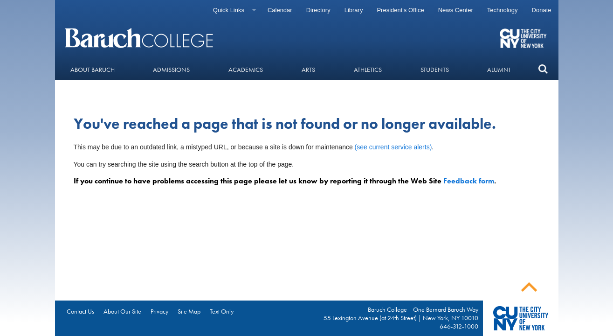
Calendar (280, 10)
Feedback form (468, 181)
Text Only (222, 311)
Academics (245, 69)
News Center (455, 10)
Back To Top (529, 287)
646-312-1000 (459, 326)
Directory (318, 10)
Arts (308, 69)
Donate (541, 10)
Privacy (159, 311)
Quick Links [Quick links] (228, 10)
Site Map (189, 311)
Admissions (171, 69)
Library (353, 10)
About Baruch (92, 69)
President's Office (400, 10)
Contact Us (80, 311)
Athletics (368, 69)
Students (434, 69)
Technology (502, 10)
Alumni (498, 69)
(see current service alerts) (393, 147)
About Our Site (122, 311)
